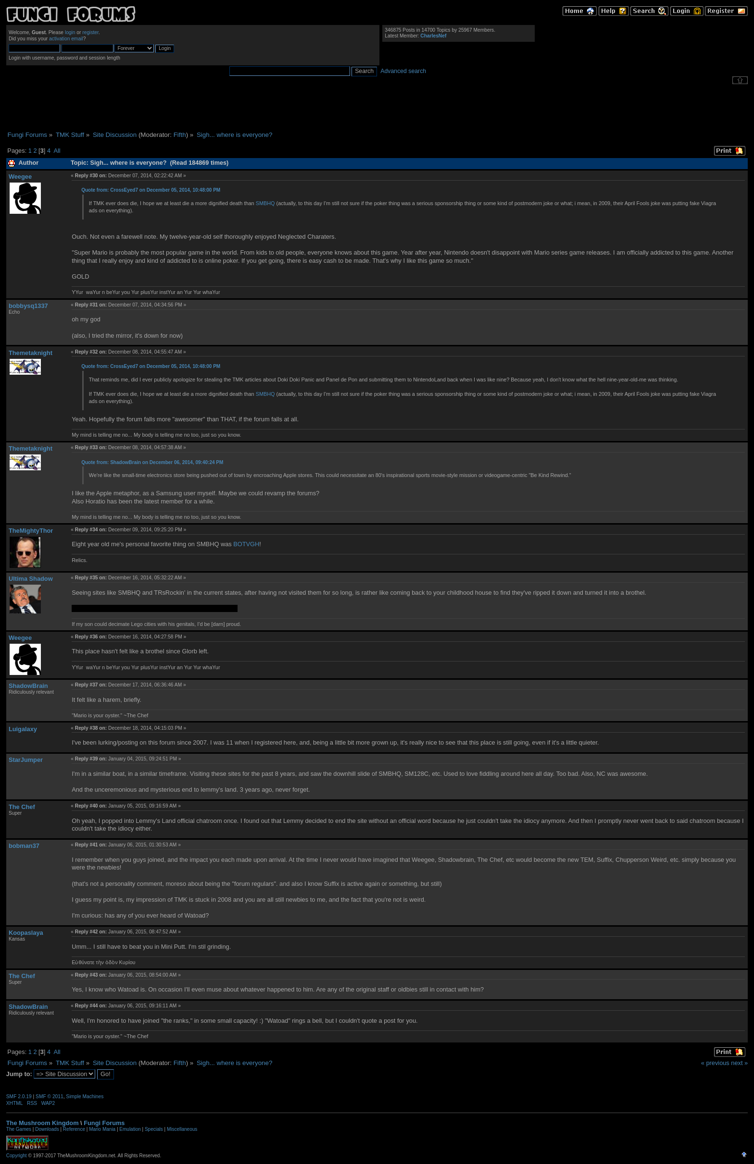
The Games (18, 1129)
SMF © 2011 (49, 1096)
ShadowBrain (28, 685)
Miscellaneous (182, 1129)
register (90, 32)
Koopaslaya (26, 932)
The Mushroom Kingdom (42, 1123)
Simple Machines (84, 1096)
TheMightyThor (31, 530)
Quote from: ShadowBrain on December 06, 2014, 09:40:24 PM (152, 462)
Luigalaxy (23, 729)
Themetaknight (30, 352)
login (70, 32)
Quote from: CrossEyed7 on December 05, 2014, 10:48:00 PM (150, 190)
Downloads (47, 1129)
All (56, 150)
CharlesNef (433, 35)
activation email (66, 38)
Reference (74, 1129)
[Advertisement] (377, 107)
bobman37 (24, 845)
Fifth (180, 134)
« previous (715, 1062)
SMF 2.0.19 (19, 1096)
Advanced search (403, 71)
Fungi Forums (104, 1123)
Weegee (20, 176)
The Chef (22, 806)
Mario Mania (102, 1129)
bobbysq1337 (28, 305)
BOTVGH (246, 544)
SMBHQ (265, 203)
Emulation (129, 1129)
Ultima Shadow (31, 578)
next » (739, 1062)
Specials (154, 1129)
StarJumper (26, 759)
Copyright (16, 1155)
